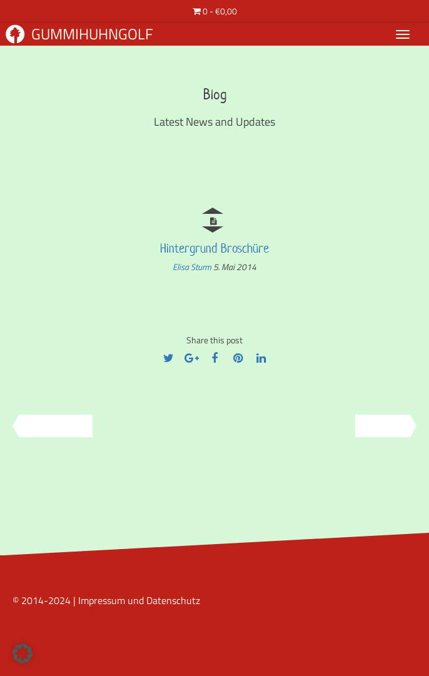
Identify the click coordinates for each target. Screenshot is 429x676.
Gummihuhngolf (79, 34)
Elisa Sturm (193, 266)
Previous (51, 426)
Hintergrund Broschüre (214, 248)
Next (387, 426)
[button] (22, 653)
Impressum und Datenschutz (139, 600)
